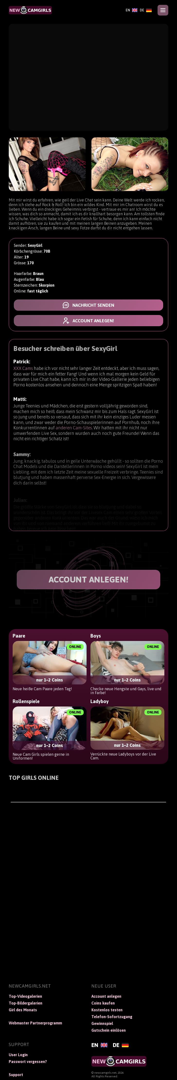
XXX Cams (23, 369)
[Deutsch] (146, 10)
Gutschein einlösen (108, 1030)
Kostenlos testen (107, 1010)
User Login (18, 1055)
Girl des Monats (23, 1010)
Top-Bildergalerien (25, 1003)
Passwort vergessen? (28, 1062)
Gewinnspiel (102, 1023)
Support (16, 1075)
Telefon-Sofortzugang (111, 1017)
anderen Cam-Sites (74, 431)
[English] (131, 10)
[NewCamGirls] (30, 10)
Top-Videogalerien (25, 996)
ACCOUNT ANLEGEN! (89, 579)
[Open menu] (163, 10)
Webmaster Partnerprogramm (35, 1023)
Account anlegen (106, 996)
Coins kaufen (103, 1003)
